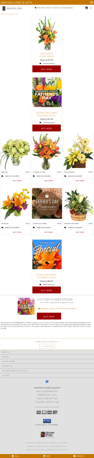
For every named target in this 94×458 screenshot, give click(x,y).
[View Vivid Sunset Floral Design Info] (47, 33)
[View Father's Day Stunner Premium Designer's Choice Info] (47, 203)
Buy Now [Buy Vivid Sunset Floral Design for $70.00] (46, 69)
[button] (88, 8)
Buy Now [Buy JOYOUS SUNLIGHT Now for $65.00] (80, 181)
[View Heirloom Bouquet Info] (15, 151)
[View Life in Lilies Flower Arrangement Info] (15, 203)
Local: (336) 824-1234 (47, 398)
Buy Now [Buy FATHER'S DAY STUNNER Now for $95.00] (48, 232)
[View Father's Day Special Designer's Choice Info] (47, 254)
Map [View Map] (47, 456)
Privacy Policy (32, 450)
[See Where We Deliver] (47, 346)
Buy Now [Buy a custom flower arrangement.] (49, 316)
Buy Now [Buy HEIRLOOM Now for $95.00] (17, 181)
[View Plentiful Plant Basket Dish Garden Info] (78, 203)
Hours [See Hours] (78, 456)
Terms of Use (62, 450)
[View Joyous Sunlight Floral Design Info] (78, 151)
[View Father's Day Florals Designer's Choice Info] (47, 92)
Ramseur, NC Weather (35, 446)
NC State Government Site (56, 446)
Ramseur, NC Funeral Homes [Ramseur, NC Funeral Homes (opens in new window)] (37, 443)
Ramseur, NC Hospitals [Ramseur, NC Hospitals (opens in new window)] (59, 443)
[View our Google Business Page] (47, 382)
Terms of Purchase (47, 450)
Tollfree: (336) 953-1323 (47, 402)
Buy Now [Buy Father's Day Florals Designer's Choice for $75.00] (46, 128)
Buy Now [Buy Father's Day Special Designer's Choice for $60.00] (46, 290)
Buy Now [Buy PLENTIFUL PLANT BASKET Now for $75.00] (80, 232)
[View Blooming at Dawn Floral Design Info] (47, 151)
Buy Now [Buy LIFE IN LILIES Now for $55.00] (17, 232)
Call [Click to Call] (15, 456)
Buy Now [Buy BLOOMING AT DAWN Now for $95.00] (48, 181)
